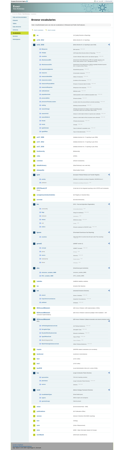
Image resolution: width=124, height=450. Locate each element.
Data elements (17, 26)
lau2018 (39, 368)
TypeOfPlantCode (46, 336)
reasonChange (46, 109)
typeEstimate (45, 128)
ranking (44, 105)
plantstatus (45, 380)
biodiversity (41, 151)
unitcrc (43, 226)
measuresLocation (47, 80)
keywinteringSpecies (47, 69)
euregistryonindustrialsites (46, 195)
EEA (20, 1)
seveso (39, 416)
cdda (38, 156)
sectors (44, 384)
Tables (14, 23)
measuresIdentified (47, 76)
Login (97, 1)
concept (44, 248)
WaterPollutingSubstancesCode (50, 343)
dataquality (40, 170)
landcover (40, 354)
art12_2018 (40, 44)
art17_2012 (40, 142)
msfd (38, 390)
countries (44, 56)
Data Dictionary (25, 13)
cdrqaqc (44, 52)
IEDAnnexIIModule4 (43, 319)
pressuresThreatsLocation (49, 101)
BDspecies (44, 49)
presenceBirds (46, 98)
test (38, 420)
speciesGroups (46, 401)
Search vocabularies (38, 30)
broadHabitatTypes (47, 394)
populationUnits (46, 94)
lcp (38, 373)
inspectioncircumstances (48, 298)
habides (39, 281)
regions (44, 397)
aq (37, 35)
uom (38, 425)
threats (43, 120)
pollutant (44, 302)
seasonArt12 (45, 113)
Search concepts (51, 30)
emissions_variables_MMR (49, 272)
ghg (38, 268)
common (40, 160)
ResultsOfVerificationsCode (49, 333)
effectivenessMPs (46, 60)
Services (15, 36)
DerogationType (46, 329)
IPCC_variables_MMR (47, 276)
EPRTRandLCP (42, 188)
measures (44, 72)
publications (41, 411)
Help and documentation (20, 17)
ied (38, 290)
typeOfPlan (45, 131)
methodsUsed (45, 91)
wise (38, 430)
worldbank (40, 435)
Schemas (15, 30)
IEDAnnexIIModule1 (43, 308)
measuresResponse (47, 87)
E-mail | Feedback (18, 444)
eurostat (39, 199)
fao (38, 204)
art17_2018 (40, 146)
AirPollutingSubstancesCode (49, 325)
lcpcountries (45, 377)
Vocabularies (17, 33)
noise (38, 406)
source (43, 255)
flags (43, 212)
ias (38, 286)
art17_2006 (40, 137)
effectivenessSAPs (47, 64)
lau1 (38, 359)
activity (44, 179)
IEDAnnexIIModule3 (43, 312)
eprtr (38, 175)
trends (43, 124)
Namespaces (16, 39)
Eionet (19, 13)
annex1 (44, 295)
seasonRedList (46, 117)
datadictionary (41, 165)
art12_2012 (40, 40)
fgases (39, 232)
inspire (39, 349)
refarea (43, 219)
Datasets (15, 20)
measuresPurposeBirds (48, 83)
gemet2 (39, 243)
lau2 (38, 363)
